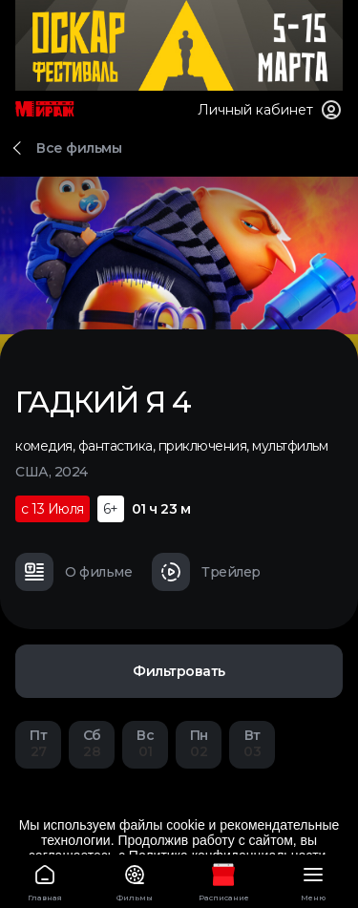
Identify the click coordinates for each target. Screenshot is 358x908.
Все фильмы (78, 148)
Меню (313, 879)
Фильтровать (179, 671)
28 (91, 743)
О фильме (73, 572)
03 (252, 743)
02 (198, 743)
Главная (45, 879)
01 (145, 743)
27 (38, 743)
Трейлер (206, 572)
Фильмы (134, 879)
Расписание (224, 879)
